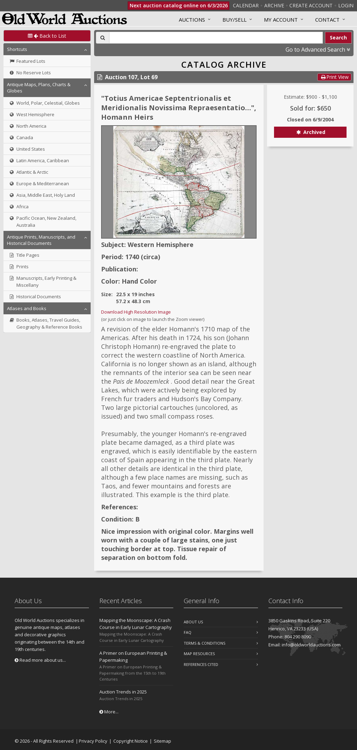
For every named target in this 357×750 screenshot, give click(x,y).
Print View (334, 77)
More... (109, 711)
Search (338, 37)
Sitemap (162, 741)
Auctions (192, 19)
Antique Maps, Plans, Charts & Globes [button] (38, 87)
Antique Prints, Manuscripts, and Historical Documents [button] (41, 240)
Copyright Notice (130, 741)
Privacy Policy (93, 741)
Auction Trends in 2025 (123, 692)
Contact (327, 19)
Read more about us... (40, 660)
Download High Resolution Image (136, 312)
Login (346, 5)
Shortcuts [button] (17, 49)
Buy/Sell (234, 19)
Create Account (311, 5)
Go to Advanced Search (318, 49)
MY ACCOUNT (281, 19)
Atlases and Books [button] (26, 308)
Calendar (246, 5)
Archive (274, 5)
